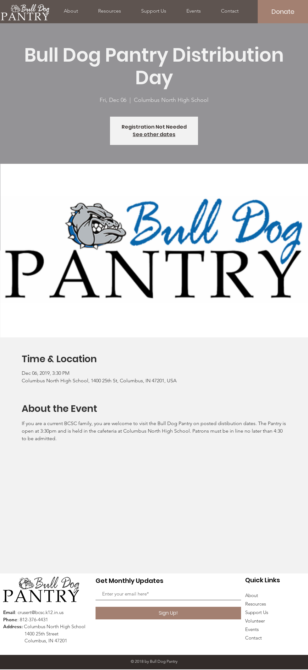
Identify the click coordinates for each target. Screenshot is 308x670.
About (251, 595)
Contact (253, 638)
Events (252, 629)
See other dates (154, 134)
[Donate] (283, 11)
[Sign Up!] (168, 613)
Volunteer (255, 621)
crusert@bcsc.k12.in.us (40, 612)
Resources (255, 604)
